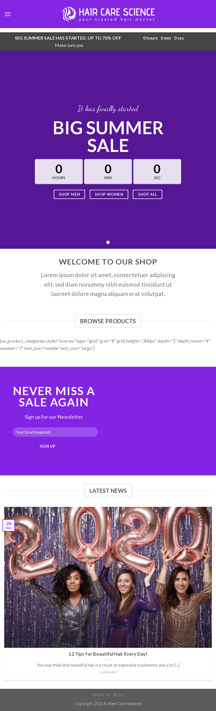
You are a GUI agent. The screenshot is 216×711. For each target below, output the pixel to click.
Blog (119, 695)
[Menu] (7, 14)
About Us (101, 695)
